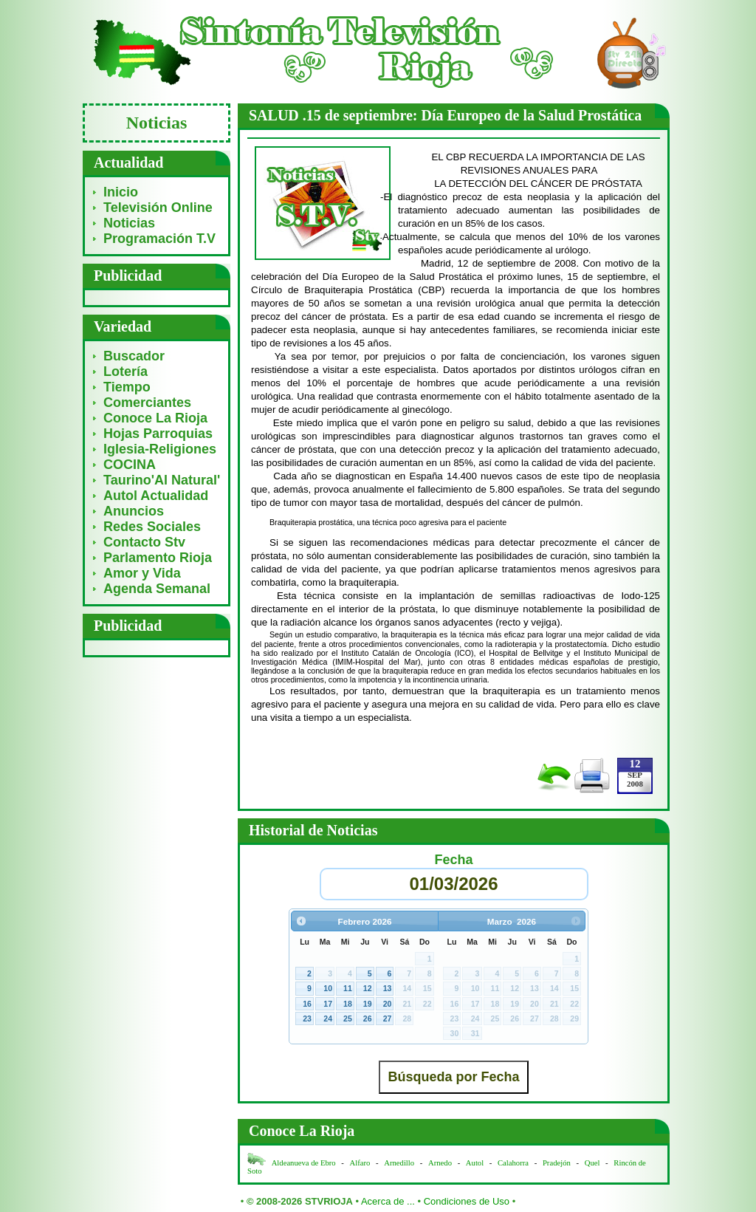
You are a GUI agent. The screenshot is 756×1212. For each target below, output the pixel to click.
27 (387, 1018)
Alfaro (360, 1163)
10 (327, 988)
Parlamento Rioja (157, 557)
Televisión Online (158, 207)
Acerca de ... (388, 1201)
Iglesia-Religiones (159, 449)
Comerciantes (147, 402)
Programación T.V (159, 238)
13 (387, 988)
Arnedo (440, 1163)
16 (307, 1003)
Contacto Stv (144, 542)
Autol (476, 1163)
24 (327, 1018)
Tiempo (127, 387)
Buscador (134, 356)
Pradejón (557, 1163)
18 (347, 1003)
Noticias (129, 223)
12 (367, 988)
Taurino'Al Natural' (161, 480)
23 (307, 1018)
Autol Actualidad (155, 495)
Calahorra (513, 1163)
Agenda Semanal (156, 588)
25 (347, 1018)
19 (367, 1003)
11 (347, 988)
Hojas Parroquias (158, 433)
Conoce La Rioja (155, 418)
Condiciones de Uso (466, 1201)
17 (327, 1003)
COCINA (129, 464)
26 (367, 1018)
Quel (592, 1163)
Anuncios (133, 511)
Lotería (125, 371)
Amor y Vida (142, 573)
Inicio (120, 192)
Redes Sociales (152, 526)
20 (387, 1003)
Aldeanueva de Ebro (304, 1163)
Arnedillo (399, 1163)
